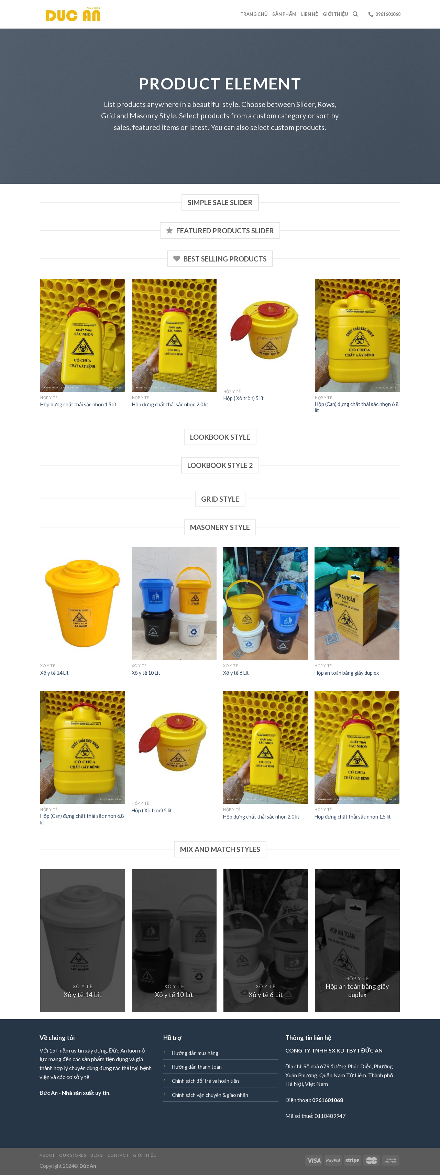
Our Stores (72, 1155)
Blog (96, 1155)
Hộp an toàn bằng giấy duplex (347, 673)
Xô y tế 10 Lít (146, 673)
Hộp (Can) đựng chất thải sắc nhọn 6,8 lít (356, 407)
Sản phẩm (284, 14)
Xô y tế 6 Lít (236, 673)
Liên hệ (309, 14)
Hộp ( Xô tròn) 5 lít (243, 398)
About (47, 1155)
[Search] (355, 14)
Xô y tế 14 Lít (54, 673)
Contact (118, 1155)
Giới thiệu (335, 14)
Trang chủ (254, 14)
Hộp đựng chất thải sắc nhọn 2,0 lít (170, 404)
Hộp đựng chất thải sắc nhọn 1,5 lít (78, 404)
